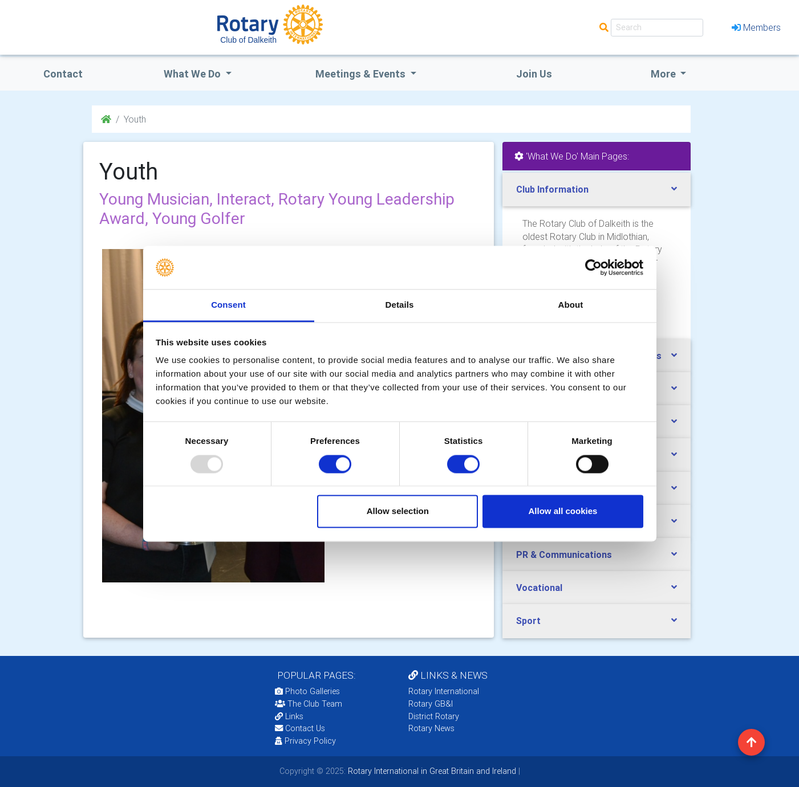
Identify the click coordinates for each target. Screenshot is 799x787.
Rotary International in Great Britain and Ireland (431, 771)
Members (756, 27)
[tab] (596, 189)
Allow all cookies (562, 511)
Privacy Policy (305, 741)
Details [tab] (400, 305)
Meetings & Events (361, 73)
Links (289, 716)
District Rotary (433, 716)
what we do (193, 73)
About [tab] (570, 305)
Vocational (539, 587)
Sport (528, 620)
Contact (63, 73)
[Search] (657, 27)
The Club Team (308, 704)
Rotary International (443, 691)
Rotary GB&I (430, 704)
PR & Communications (564, 554)
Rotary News (431, 728)
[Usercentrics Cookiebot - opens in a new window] (593, 267)
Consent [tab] (228, 305)
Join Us (534, 73)
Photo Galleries (307, 691)
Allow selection (398, 511)
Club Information (552, 189)
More (664, 73)
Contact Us (300, 728)
